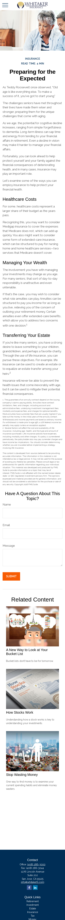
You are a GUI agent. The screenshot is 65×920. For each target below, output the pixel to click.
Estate (32, 908)
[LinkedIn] (35, 887)
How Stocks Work (19, 712)
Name (7, 504)
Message (9, 545)
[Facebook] (29, 887)
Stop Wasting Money (22, 775)
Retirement (33, 901)
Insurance (32, 912)
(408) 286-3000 (36, 864)
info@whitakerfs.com (32, 882)
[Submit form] (11, 576)
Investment (33, 905)
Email (6, 525)
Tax (32, 915)
